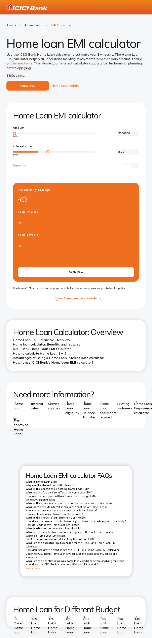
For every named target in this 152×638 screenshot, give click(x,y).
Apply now (76, 272)
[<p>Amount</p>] (128, 133)
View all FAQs (33, 569)
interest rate (22, 63)
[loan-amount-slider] (54, 133)
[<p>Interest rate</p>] (128, 152)
